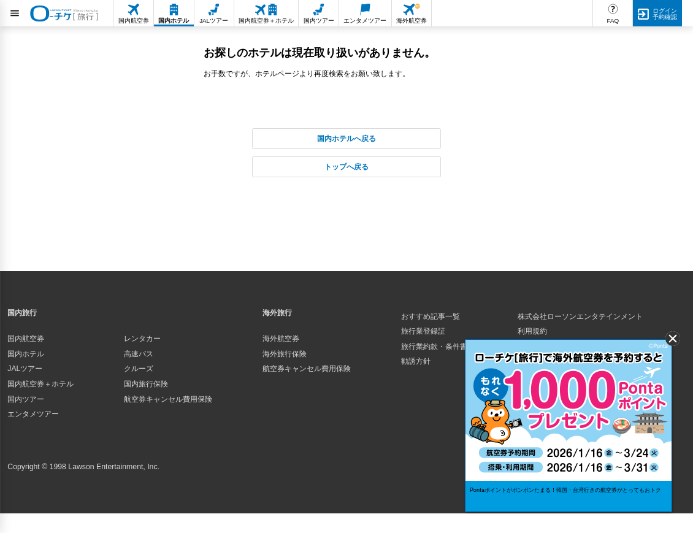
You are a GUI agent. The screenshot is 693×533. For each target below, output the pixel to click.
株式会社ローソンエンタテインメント (580, 316)
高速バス (138, 354)
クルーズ (138, 368)
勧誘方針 (416, 361)
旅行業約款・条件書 (434, 346)
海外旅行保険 (284, 354)
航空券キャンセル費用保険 (168, 399)
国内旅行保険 (146, 384)
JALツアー (24, 368)
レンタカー (142, 338)
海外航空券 (280, 338)
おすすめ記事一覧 (430, 316)
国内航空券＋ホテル (40, 384)
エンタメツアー (33, 414)
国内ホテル (25, 354)
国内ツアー (25, 399)
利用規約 (532, 331)
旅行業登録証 (423, 331)
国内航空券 (25, 338)
